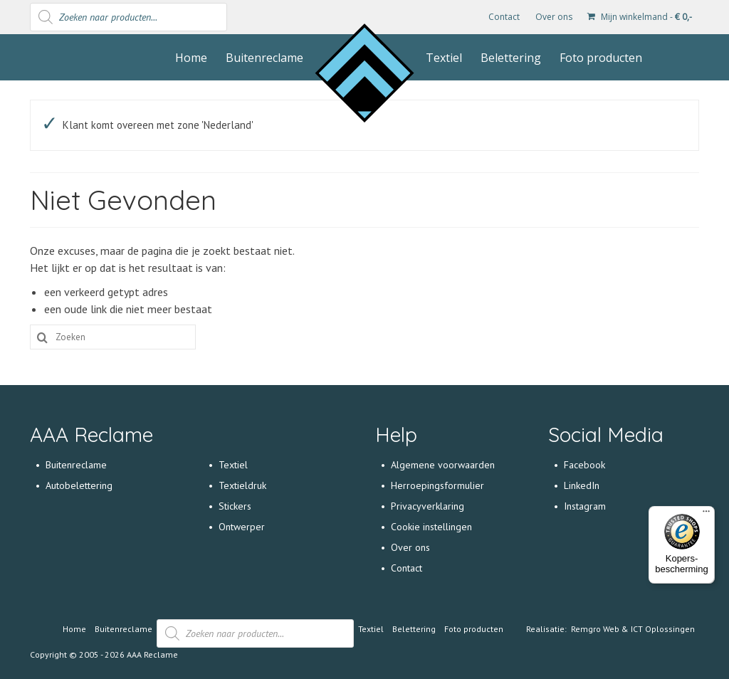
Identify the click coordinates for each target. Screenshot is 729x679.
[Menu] (706, 514)
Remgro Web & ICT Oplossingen (633, 628)
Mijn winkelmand (639, 17)
